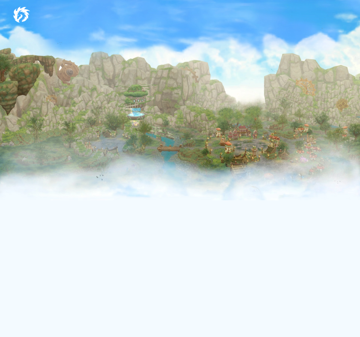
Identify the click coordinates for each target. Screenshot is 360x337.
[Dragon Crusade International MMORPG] (21, 13)
